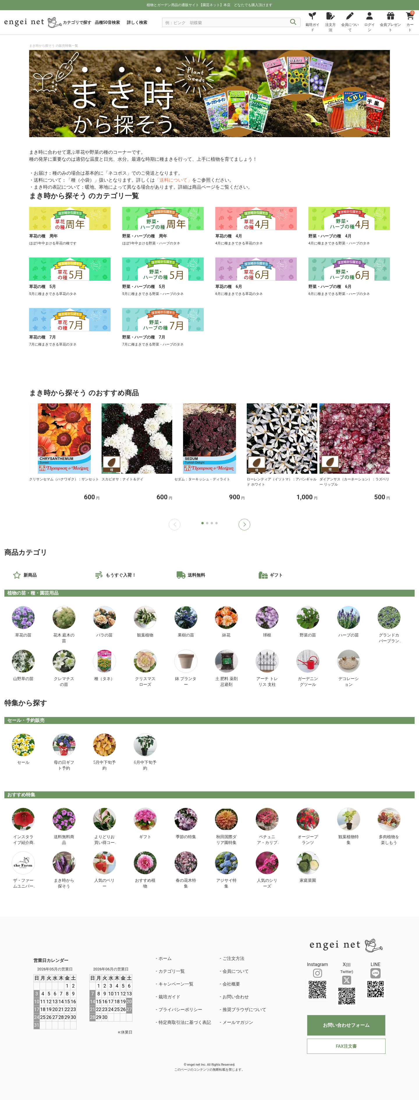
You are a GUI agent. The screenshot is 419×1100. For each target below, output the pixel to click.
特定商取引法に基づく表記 (185, 1022)
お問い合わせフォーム (346, 1025)
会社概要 (231, 984)
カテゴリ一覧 (172, 971)
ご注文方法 (233, 958)
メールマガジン (238, 1022)
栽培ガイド (169, 996)
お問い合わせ (236, 996)
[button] (244, 524)
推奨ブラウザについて (244, 1009)
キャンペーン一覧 (176, 984)
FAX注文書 (346, 1046)
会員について (236, 971)
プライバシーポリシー (180, 1009)
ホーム (165, 958)
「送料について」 (173, 180)
